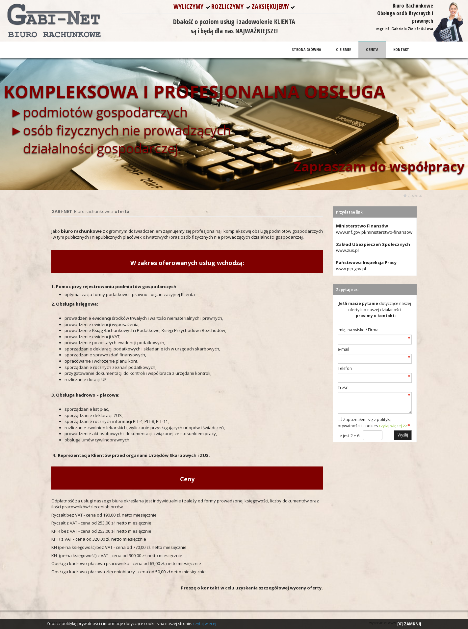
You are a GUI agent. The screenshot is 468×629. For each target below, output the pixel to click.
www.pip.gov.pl (351, 269)
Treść (343, 387)
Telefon (345, 368)
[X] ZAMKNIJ (409, 624)
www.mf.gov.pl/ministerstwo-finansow (374, 232)
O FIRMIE (343, 49)
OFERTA (372, 49)
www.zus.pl (347, 250)
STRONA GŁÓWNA (306, 49)
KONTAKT (401, 49)
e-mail (343, 349)
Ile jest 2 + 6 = (350, 435)
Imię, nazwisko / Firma (358, 330)
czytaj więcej (204, 623)
